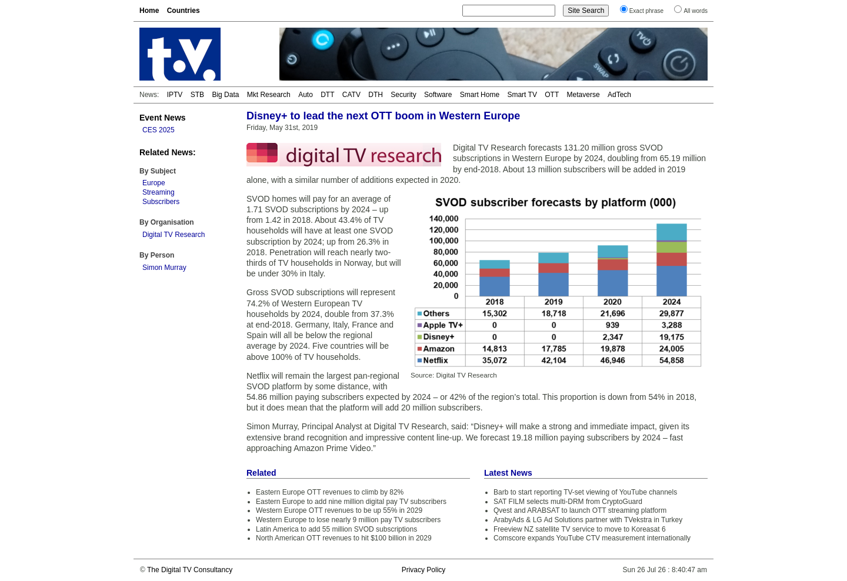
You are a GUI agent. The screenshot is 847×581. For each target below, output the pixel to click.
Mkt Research (269, 95)
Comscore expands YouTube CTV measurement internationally (592, 538)
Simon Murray (164, 267)
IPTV (175, 95)
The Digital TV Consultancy (189, 570)
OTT (552, 95)
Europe (153, 183)
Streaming (158, 192)
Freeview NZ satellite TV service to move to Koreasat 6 (579, 529)
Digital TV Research (173, 235)
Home (149, 10)
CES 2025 (158, 130)
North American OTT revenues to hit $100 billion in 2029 (344, 538)
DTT (327, 95)
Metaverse (583, 95)
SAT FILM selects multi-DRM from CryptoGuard (567, 501)
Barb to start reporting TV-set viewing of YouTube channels (585, 492)
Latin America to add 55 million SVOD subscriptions (336, 529)
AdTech (619, 95)
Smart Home (479, 95)
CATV (351, 95)
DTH (375, 95)
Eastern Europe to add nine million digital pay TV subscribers (351, 501)
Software (438, 95)
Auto (305, 95)
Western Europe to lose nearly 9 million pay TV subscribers (348, 520)
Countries (183, 10)
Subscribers (160, 202)
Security (403, 95)
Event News (162, 117)
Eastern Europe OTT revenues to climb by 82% (330, 492)
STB (197, 95)
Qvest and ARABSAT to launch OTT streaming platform (579, 510)
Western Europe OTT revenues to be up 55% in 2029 (339, 510)
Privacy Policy (424, 570)
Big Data (225, 95)
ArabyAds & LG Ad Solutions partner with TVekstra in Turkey (587, 520)
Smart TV (521, 95)
